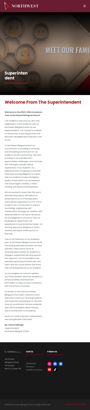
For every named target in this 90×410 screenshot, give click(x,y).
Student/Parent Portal (75, 404)
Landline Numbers (34, 369)
